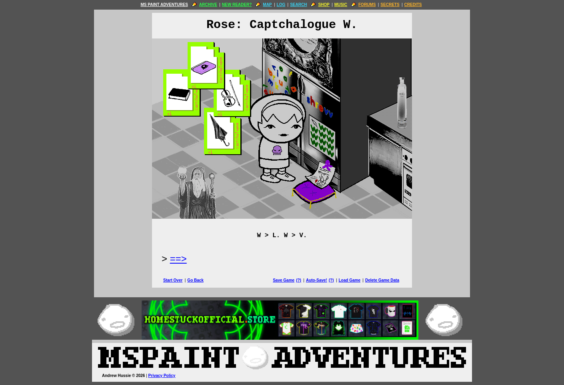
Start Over (172, 280)
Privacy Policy (162, 375)
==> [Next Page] (178, 258)
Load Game (349, 280)
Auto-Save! (316, 280)
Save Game (283, 280)
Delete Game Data (382, 280)
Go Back (195, 280)
